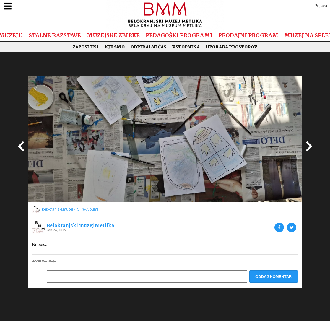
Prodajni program (248, 35)
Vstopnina (186, 47)
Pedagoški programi (179, 35)
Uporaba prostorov (231, 47)
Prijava (320, 5)
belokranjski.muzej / (58, 209)
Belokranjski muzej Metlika (80, 225)
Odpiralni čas (148, 47)
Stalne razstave (55, 35)
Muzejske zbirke (113, 35)
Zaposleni (86, 47)
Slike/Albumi (87, 209)
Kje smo (115, 47)
